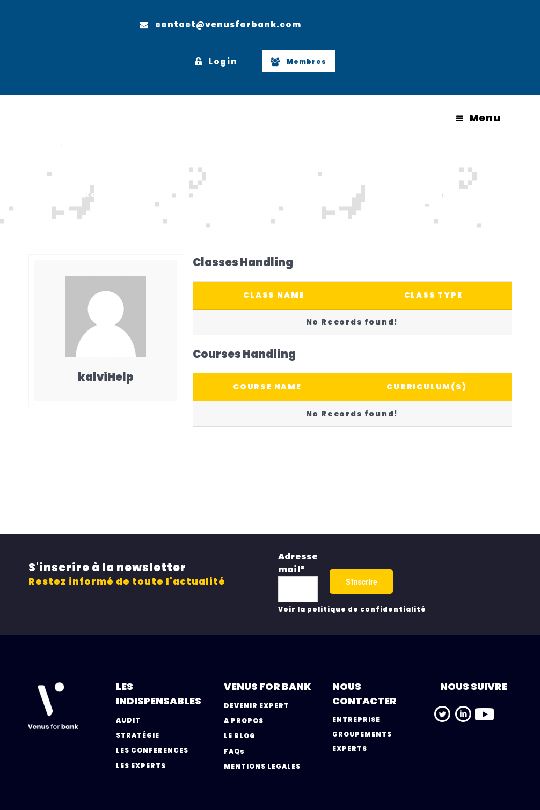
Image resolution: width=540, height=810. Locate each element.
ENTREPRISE (356, 719)
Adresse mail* (298, 563)
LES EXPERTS (141, 765)
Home (44, 194)
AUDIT (128, 720)
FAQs (234, 751)
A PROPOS (244, 720)
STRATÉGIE (137, 735)
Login (216, 61)
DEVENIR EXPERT (256, 705)
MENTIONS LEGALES (262, 766)
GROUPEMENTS (362, 734)
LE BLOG (240, 735)
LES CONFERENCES (152, 750)
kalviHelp (110, 194)
